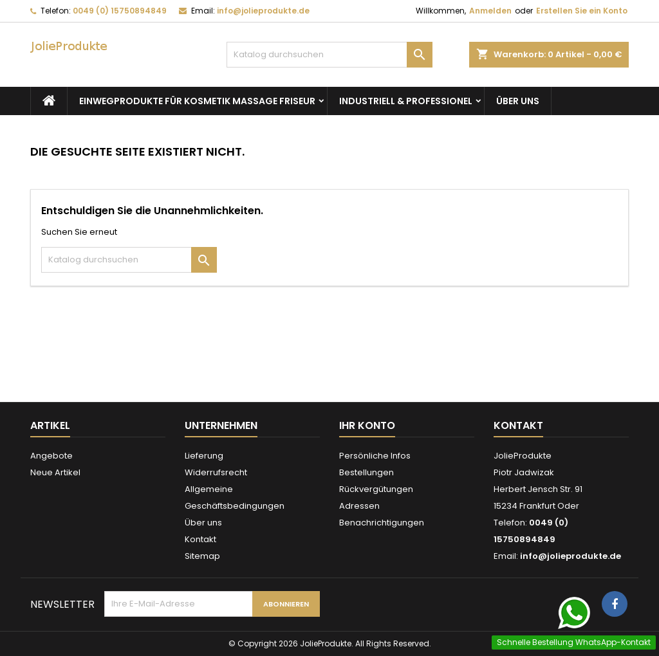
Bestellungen (366, 472)
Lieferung (204, 456)
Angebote (51, 456)
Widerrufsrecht (216, 472)
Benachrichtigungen (381, 522)
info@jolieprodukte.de (263, 10)
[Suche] (329, 55)
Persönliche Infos (375, 456)
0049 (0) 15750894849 (120, 10)
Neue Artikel (55, 472)
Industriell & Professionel (405, 101)
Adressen (359, 506)
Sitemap (202, 556)
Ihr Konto (367, 425)
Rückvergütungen (376, 489)
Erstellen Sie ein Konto (581, 10)
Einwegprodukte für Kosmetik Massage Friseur (197, 101)
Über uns (517, 101)
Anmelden (490, 10)
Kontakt (200, 539)
